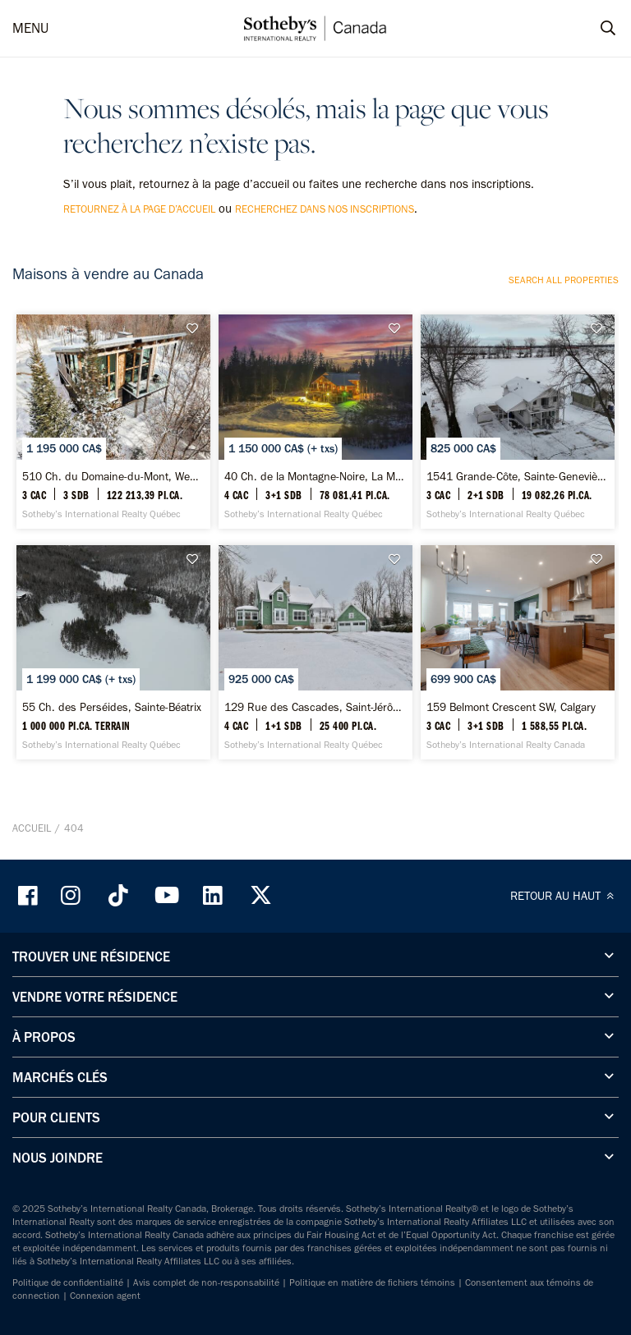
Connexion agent (105, 1295)
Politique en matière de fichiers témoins (372, 1282)
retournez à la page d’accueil (139, 209)
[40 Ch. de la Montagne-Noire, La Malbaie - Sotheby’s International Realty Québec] (315, 421)
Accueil (31, 828)
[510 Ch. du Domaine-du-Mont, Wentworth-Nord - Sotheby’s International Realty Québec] (113, 421)
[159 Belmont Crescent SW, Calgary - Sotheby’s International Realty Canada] (518, 652)
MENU (30, 28)
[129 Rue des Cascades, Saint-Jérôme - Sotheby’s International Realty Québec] (315, 652)
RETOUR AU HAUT (564, 895)
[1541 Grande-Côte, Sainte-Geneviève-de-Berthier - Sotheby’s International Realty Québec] (518, 421)
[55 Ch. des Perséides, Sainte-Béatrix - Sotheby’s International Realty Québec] (113, 652)
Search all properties (564, 280)
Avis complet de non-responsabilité (206, 1282)
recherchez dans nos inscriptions (324, 209)
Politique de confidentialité (67, 1282)
